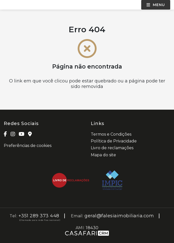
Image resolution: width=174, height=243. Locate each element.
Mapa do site (103, 155)
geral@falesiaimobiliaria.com (119, 216)
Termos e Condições (111, 134)
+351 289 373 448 (38, 216)
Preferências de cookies (27, 145)
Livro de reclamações (112, 147)
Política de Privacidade (114, 141)
